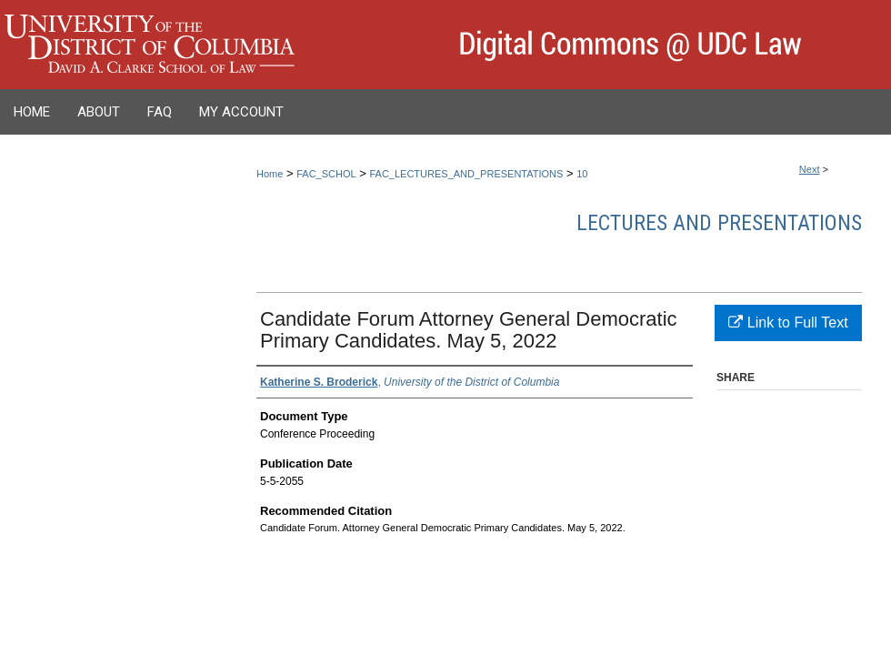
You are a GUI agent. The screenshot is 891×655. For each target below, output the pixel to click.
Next (809, 169)
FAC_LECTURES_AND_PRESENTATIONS (466, 173)
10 (581, 173)
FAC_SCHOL (325, 173)
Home (269, 173)
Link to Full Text (787, 322)
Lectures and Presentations (719, 223)
